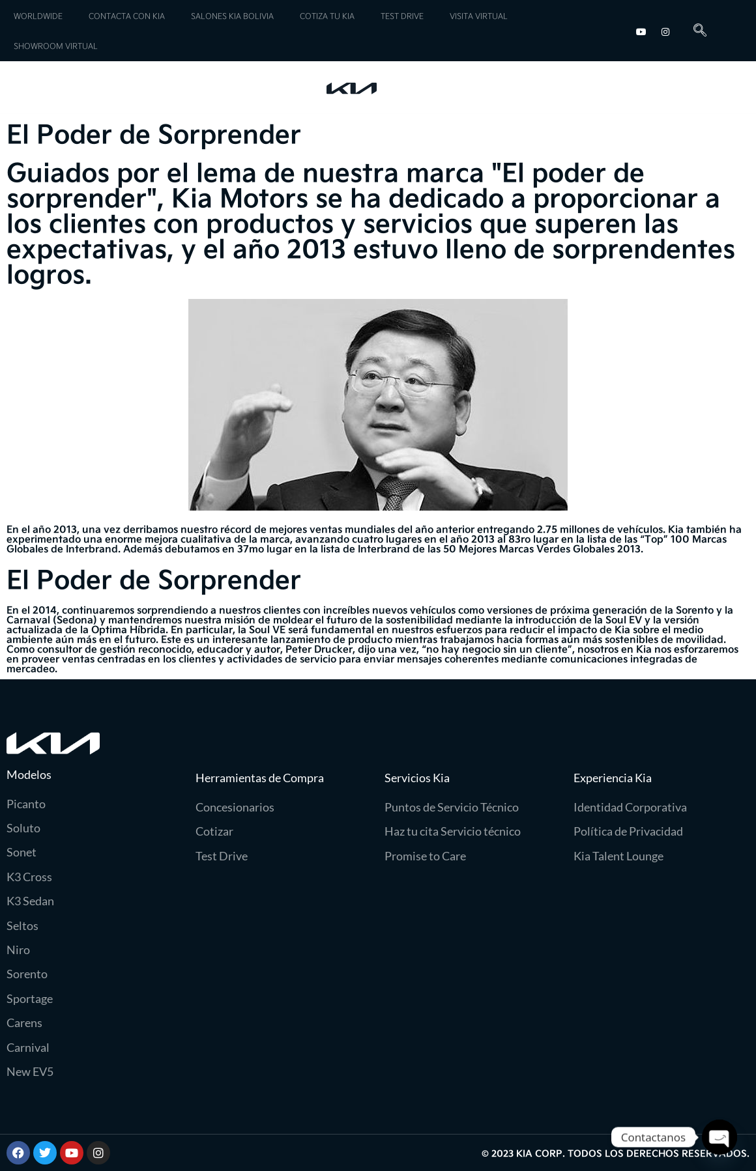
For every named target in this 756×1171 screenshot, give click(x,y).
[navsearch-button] (695, 31)
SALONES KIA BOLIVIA (232, 15)
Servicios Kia (166, 91)
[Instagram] (665, 30)
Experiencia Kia (674, 87)
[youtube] (641, 30)
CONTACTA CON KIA (127, 15)
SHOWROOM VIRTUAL (56, 45)
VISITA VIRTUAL (479, 15)
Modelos (57, 91)
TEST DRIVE (402, 15)
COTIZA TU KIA (327, 15)
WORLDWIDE (38, 15)
